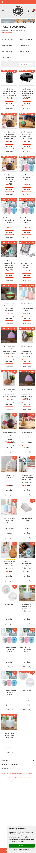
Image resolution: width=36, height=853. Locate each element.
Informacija (5, 760)
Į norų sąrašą (9, 108)
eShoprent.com (27, 777)
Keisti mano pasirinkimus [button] (21, 849)
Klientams (5, 769)
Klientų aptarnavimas (10, 765)
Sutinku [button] (21, 846)
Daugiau (9, 447)
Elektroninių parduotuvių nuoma (13, 777)
